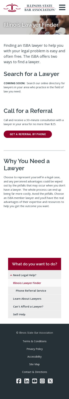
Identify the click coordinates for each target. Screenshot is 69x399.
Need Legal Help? (24, 275)
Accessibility (34, 356)
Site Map (34, 364)
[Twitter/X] (50, 381)
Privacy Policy (34, 349)
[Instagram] (42, 381)
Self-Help (19, 314)
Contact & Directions (34, 372)
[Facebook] (19, 381)
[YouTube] (34, 381)
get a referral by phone (28, 134)
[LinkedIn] (26, 381)
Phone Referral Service (31, 290)
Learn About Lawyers (27, 298)
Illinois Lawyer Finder (27, 283)
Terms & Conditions (35, 341)
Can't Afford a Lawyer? (28, 306)
